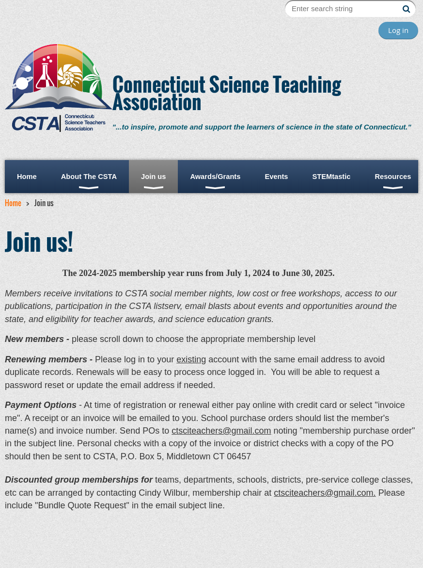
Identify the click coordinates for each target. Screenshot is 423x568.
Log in (398, 30)
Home (13, 202)
